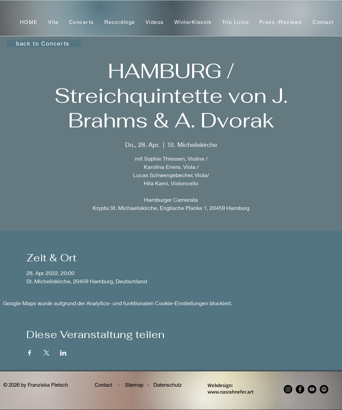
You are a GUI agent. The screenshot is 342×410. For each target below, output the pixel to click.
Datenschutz (170, 385)
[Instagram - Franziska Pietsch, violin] (288, 389)
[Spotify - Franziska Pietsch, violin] (324, 389)
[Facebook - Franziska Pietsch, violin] (300, 389)
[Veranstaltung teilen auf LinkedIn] (63, 353)
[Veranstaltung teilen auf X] (46, 353)
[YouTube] (312, 389)
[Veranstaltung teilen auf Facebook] (29, 353)
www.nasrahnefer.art (230, 391)
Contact (104, 385)
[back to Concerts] (44, 43)
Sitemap (134, 385)
